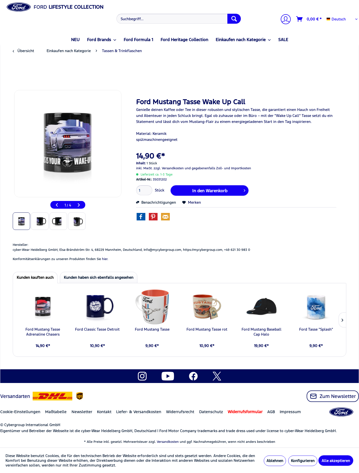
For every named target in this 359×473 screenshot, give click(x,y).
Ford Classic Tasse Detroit (97, 329)
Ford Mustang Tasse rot (206, 329)
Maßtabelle (56, 411)
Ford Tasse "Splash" (316, 329)
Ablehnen (275, 460)
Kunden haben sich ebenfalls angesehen (98, 277)
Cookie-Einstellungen (20, 411)
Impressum (290, 411)
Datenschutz (211, 411)
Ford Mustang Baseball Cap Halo (261, 332)
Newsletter (82, 411)
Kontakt (104, 411)
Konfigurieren (303, 460)
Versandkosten (168, 442)
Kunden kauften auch (35, 277)
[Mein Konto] (284, 20)
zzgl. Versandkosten (169, 168)
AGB (271, 411)
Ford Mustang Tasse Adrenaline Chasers (42, 332)
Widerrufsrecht (180, 411)
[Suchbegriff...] (178, 19)
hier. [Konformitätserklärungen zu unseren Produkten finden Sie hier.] (105, 259)
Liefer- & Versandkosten (138, 411)
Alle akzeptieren (336, 460)
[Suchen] (234, 19)
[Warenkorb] (309, 19)
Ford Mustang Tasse (152, 329)
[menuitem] (178, 19)
